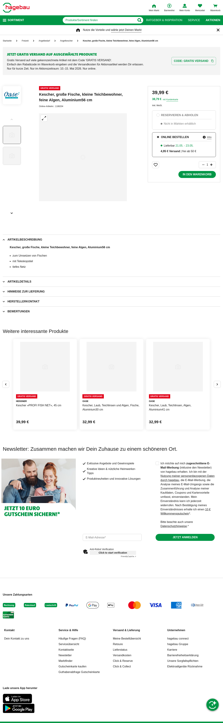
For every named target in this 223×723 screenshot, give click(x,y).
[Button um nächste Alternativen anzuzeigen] (217, 384)
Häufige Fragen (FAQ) (72, 638)
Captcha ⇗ (128, 556)
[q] (99, 20)
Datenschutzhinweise (173, 526)
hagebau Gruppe (177, 644)
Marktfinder (65, 660)
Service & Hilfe (68, 630)
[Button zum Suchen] (139, 20)
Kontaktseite (66, 649)
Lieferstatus (120, 649)
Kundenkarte (172, 99)
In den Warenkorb (197, 174)
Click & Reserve (123, 660)
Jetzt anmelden (185, 537)
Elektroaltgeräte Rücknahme (184, 666)
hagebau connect (178, 638)
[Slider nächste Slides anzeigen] (12, 212)
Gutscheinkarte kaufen (72, 666)
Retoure (118, 644)
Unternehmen (176, 630)
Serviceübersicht (69, 644)
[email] (112, 537)
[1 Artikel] (207, 164)
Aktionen (213, 20)
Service (194, 20)
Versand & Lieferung (126, 630)
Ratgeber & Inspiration (164, 20)
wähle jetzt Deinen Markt (126, 29)
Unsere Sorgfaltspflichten (182, 660)
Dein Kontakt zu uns (16, 638)
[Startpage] (16, 8)
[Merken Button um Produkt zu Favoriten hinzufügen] (155, 164)
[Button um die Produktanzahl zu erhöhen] (213, 164)
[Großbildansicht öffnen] (83, 157)
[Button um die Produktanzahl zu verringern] (202, 164)
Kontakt (9, 630)
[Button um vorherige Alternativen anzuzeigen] (5, 384)
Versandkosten (122, 655)
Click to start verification (113, 552)
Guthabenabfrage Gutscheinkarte (79, 672)
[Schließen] (218, 30)
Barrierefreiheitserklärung (183, 655)
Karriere (172, 649)
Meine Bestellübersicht (127, 638)
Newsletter (65, 655)
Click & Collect (122, 666)
